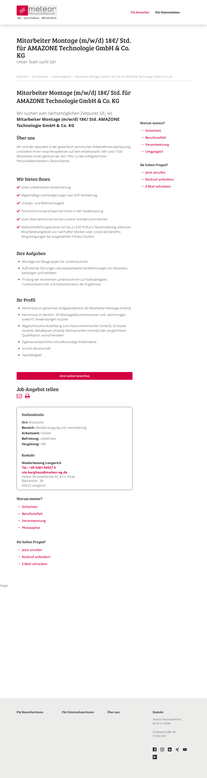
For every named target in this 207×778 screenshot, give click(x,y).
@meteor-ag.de (55, 472)
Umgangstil (154, 151)
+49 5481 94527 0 (42, 467)
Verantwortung (34, 520)
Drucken (27, 396)
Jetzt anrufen (32, 550)
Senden (19, 396)
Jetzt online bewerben (74, 376)
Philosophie (31, 527)
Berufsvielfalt (32, 514)
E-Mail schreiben (34, 564)
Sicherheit (30, 507)
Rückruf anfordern (36, 557)
